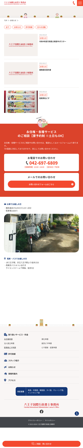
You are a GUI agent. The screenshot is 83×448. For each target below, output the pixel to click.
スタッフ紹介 (13, 360)
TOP (5, 20)
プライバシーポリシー (35, 420)
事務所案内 (12, 373)
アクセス (12, 380)
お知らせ (13, 20)
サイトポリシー (50, 420)
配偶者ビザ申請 (10, 347)
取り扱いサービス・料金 (18, 334)
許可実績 (12, 354)
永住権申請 (8, 339)
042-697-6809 (43, 163)
